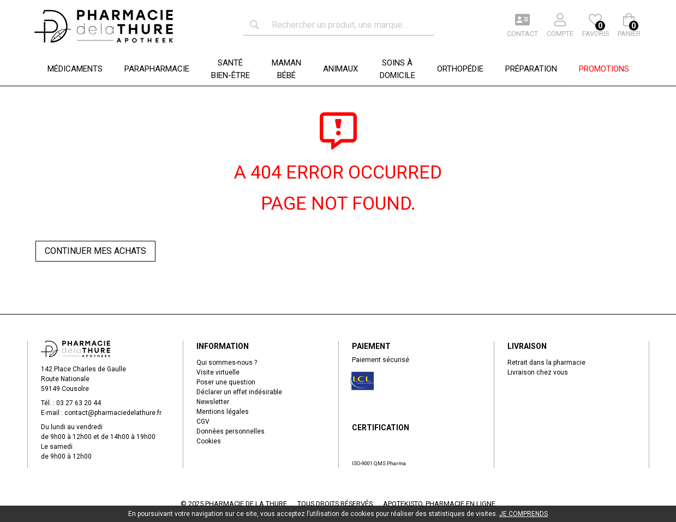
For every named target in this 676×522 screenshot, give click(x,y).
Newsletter (212, 402)
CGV (203, 421)
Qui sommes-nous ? (226, 362)
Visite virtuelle (218, 372)
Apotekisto (439, 504)
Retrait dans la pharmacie (546, 362)
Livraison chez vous (537, 372)
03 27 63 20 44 (78, 403)
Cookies (208, 441)
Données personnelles (230, 431)
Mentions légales (222, 412)
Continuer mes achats (95, 251)
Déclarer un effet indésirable (239, 392)
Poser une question (225, 382)
